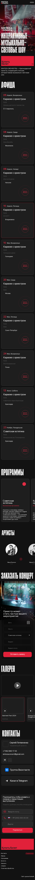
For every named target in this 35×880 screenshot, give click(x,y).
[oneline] (19, 629)
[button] (15, 500)
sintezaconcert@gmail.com (13, 754)
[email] (19, 648)
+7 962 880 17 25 (10, 751)
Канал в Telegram (19, 781)
